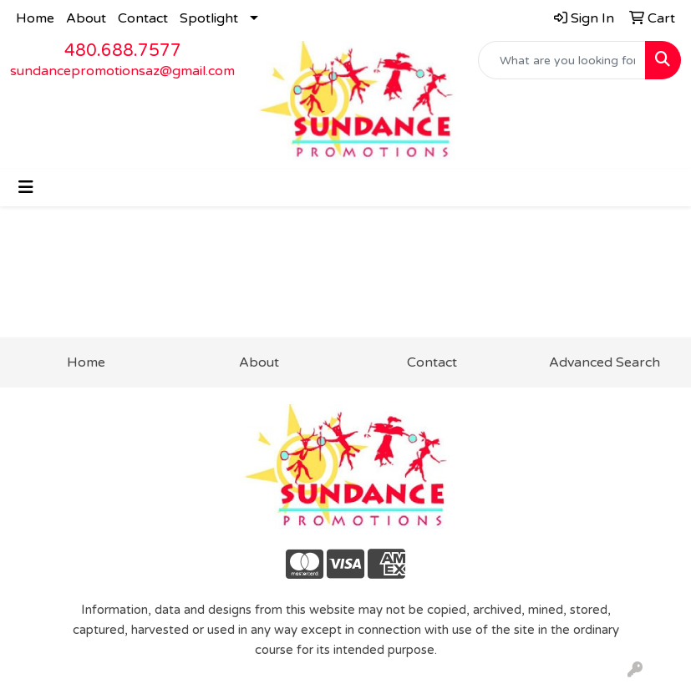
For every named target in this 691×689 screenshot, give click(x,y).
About (86, 18)
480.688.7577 (122, 51)
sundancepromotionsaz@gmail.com (122, 71)
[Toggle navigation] (25, 187)
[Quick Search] (562, 60)
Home (35, 18)
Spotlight (209, 18)
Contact (143, 18)
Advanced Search (604, 362)
